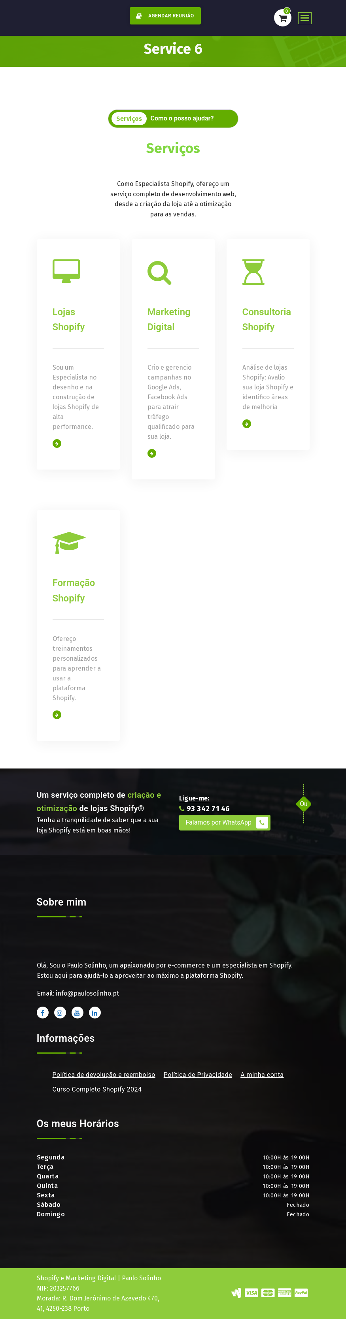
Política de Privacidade (198, 1074)
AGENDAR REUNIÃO (163, 16)
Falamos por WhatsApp (227, 823)
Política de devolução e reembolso (104, 1074)
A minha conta (262, 1074)
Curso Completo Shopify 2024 (97, 1089)
